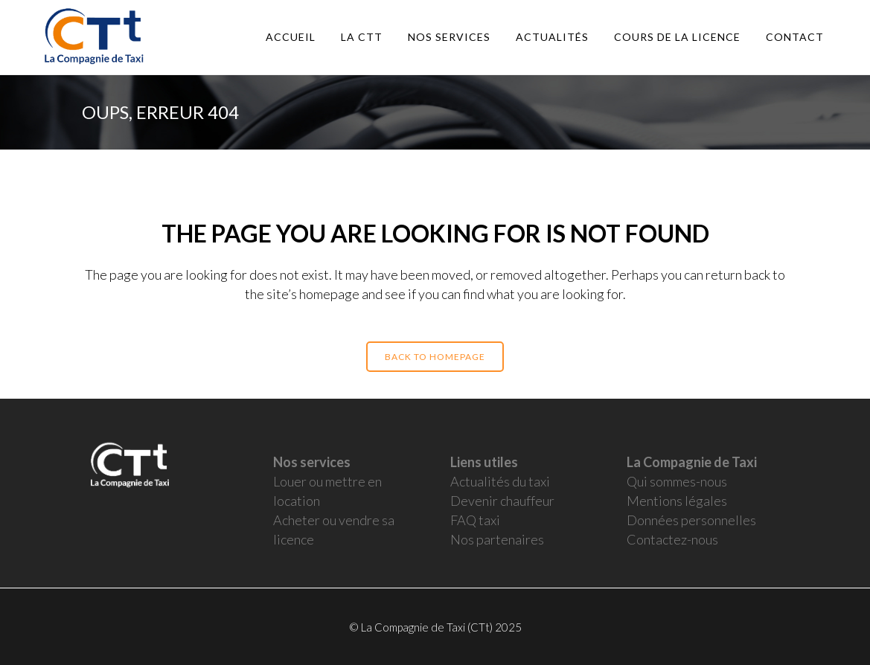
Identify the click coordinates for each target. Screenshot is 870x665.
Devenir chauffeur (502, 500)
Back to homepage (435, 356)
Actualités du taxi (500, 481)
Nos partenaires (497, 539)
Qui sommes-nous (677, 481)
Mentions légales (677, 500)
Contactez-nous (672, 539)
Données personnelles (691, 520)
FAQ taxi (475, 520)
